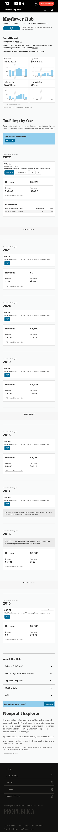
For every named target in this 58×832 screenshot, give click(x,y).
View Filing (9, 172)
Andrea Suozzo (11, 736)
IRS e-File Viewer (25, 747)
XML (38, 172)
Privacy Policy (37, 825)
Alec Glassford (23, 736)
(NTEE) (35, 48)
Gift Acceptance (28, 829)
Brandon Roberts (47, 736)
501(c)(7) (19, 42)
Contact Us (9, 140)
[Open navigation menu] (36, 4)
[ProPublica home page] (19, 811)
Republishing (24, 825)
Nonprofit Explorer (12, 9)
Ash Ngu (33, 736)
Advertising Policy (11, 829)
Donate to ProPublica (46, 3)
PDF (32, 172)
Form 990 (7, 126)
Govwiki (26, 749)
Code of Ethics (10, 825)
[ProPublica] (14, 3)
